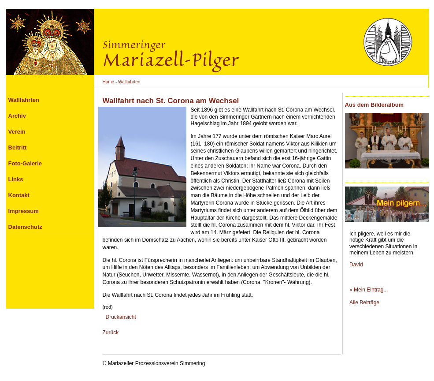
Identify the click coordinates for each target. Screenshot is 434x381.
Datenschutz (25, 227)
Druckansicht (121, 317)
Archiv (17, 115)
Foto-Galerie (25, 163)
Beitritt (17, 147)
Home (109, 81)
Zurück (111, 332)
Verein (17, 131)
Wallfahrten (129, 81)
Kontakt (19, 195)
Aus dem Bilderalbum (374, 104)
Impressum (23, 211)
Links (15, 179)
